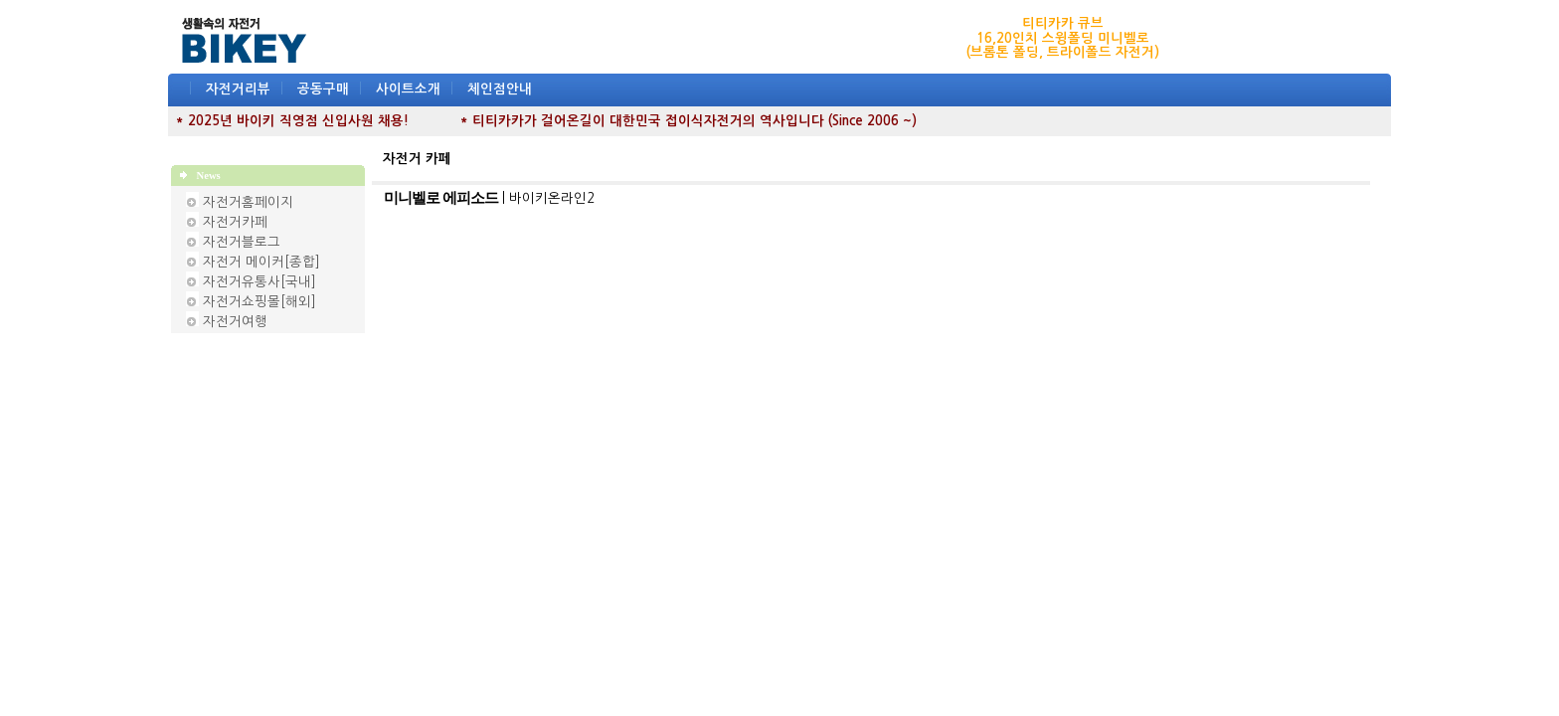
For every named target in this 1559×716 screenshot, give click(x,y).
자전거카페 (235, 222)
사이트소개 (408, 89)
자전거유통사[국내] (259, 281)
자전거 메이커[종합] (261, 262)
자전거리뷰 (238, 89)
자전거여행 (235, 321)
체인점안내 (499, 89)
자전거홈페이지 (248, 202)
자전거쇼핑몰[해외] (259, 301)
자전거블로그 (241, 242)
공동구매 (323, 89)
